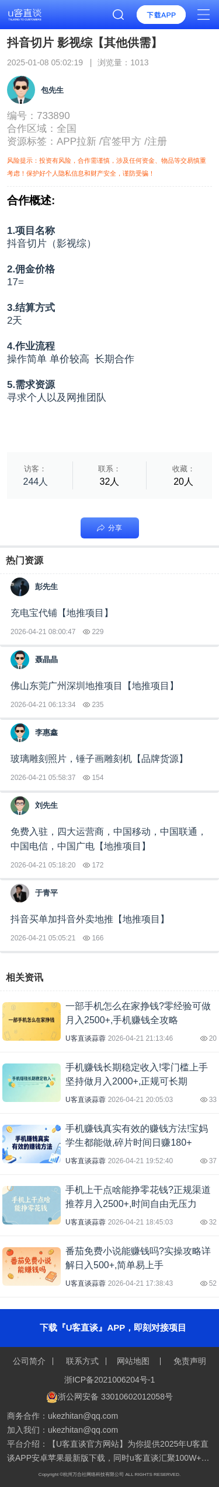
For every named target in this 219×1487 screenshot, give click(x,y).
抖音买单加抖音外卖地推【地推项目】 (90, 919)
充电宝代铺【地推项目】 (62, 613)
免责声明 (188, 1361)
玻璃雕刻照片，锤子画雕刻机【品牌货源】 (99, 759)
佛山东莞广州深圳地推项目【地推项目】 (95, 686)
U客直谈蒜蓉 (85, 1038)
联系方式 (82, 1361)
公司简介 (30, 1361)
